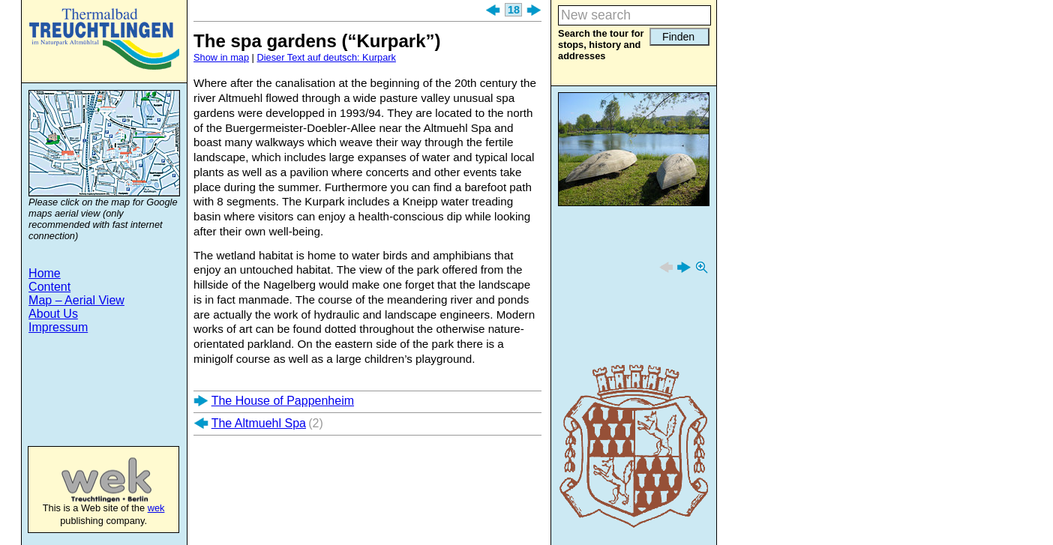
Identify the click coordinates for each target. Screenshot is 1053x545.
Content (49, 286)
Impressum (58, 327)
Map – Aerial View (76, 300)
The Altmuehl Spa (259, 423)
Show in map (221, 57)
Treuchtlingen (104, 39)
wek (91, 479)
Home (44, 273)
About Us (53, 313)
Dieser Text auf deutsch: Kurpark (326, 57)
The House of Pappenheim (283, 400)
